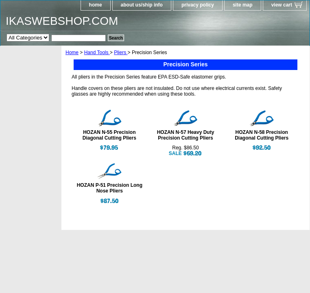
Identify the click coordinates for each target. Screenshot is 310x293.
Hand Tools (97, 52)
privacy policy (197, 5)
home (95, 5)
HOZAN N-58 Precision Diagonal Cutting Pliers (261, 135)
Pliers (120, 52)
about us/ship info (142, 5)
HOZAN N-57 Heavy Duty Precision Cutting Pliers (185, 135)
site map (243, 5)
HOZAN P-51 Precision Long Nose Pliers (109, 188)
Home (72, 52)
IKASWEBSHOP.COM (62, 21)
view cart (281, 5)
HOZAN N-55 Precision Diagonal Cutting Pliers (109, 135)
